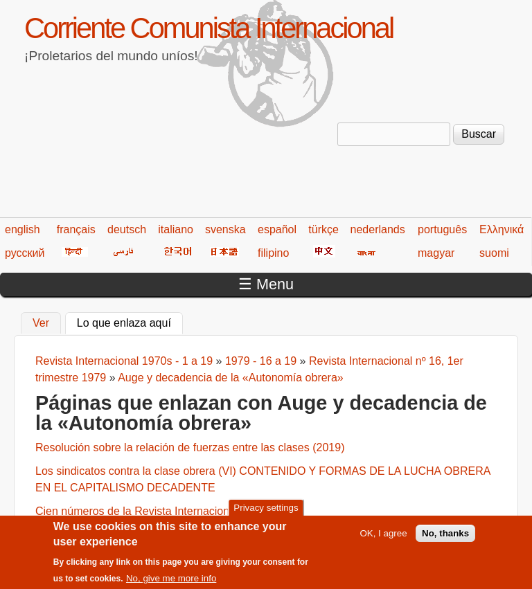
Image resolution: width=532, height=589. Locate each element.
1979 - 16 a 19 (260, 361)
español (277, 229)
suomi (494, 253)
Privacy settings (265, 512)
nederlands (378, 229)
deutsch (126, 229)
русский (24, 253)
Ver (41, 323)
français (76, 229)
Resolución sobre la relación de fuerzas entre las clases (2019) (189, 447)
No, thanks (445, 539)
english (22, 229)
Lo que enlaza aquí (130, 321)
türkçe (323, 229)
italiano (175, 229)
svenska (225, 229)
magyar (436, 253)
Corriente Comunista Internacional (208, 28)
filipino (273, 253)
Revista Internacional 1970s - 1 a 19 (124, 361)
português (442, 229)
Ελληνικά (501, 229)
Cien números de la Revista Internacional (136, 511)
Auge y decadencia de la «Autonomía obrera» (231, 377)
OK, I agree (383, 539)
